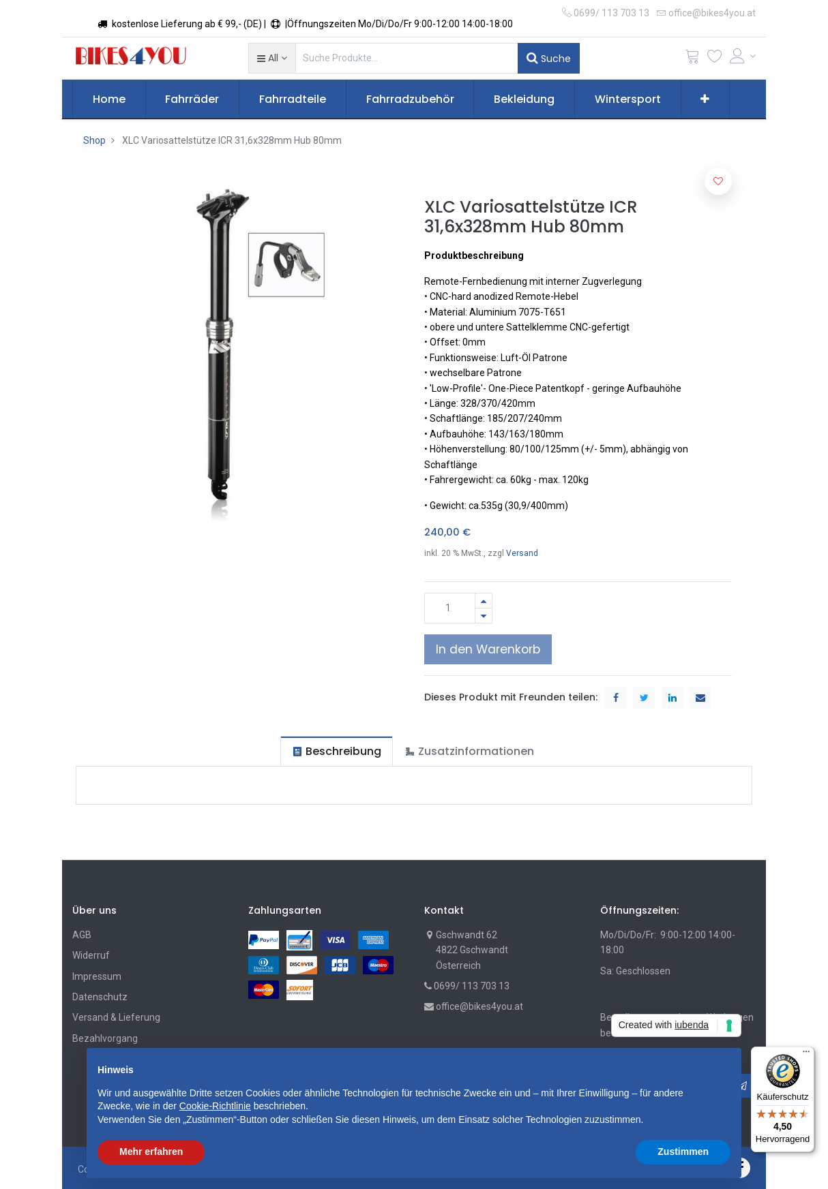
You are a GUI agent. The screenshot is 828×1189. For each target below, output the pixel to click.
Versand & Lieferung (116, 1017)
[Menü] (806, 1055)
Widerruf (91, 955)
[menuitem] (109, 99)
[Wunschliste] (714, 58)
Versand (522, 553)
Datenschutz (100, 996)
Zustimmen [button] (683, 1151)
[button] (271, 58)
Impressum (96, 976)
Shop (94, 140)
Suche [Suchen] (549, 57)
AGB (81, 934)
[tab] (336, 751)
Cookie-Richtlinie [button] (215, 1105)
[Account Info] (743, 55)
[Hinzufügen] (483, 600)
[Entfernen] (483, 615)
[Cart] (692, 58)
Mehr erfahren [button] (151, 1151)
